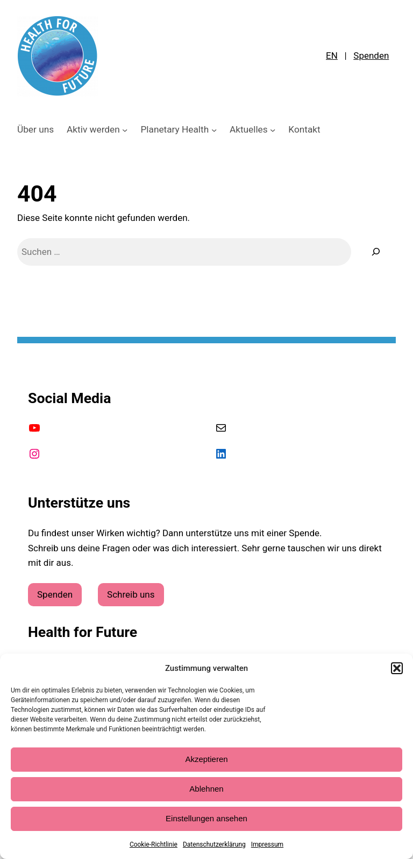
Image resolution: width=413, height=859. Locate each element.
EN (332, 55)
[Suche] (376, 252)
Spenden (371, 55)
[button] (396, 668)
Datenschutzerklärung (214, 844)
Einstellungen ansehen (206, 818)
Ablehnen (206, 788)
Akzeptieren (206, 759)
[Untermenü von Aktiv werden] (124, 129)
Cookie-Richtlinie (153, 844)
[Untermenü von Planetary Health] (214, 129)
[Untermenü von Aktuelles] (272, 129)
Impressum (267, 844)
